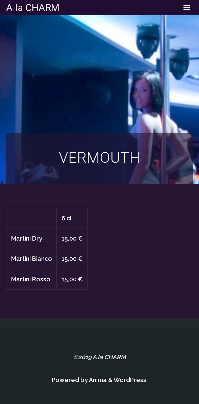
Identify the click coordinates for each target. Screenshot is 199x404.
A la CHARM (32, 7)
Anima (97, 379)
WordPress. (131, 379)
